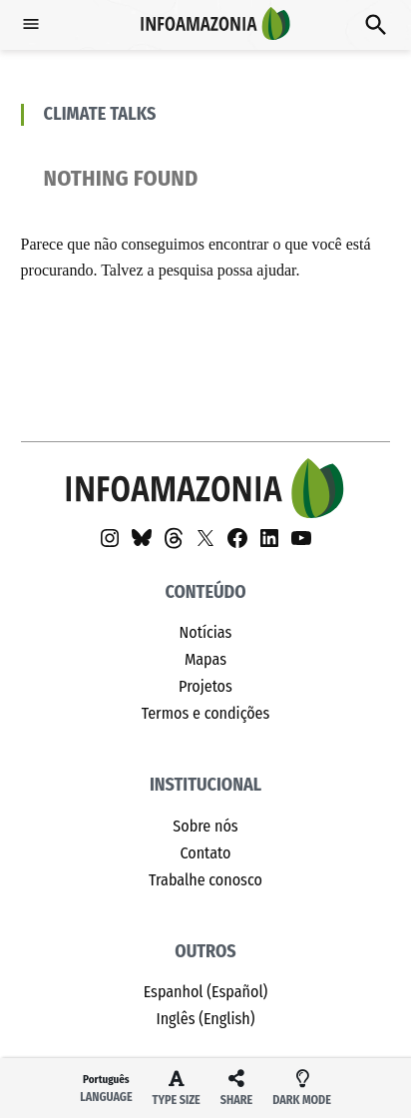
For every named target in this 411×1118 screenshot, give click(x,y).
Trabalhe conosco (205, 879)
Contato (205, 852)
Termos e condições (206, 713)
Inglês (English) (205, 1018)
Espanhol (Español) (206, 991)
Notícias (206, 632)
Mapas (205, 659)
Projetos (205, 686)
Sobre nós (205, 826)
